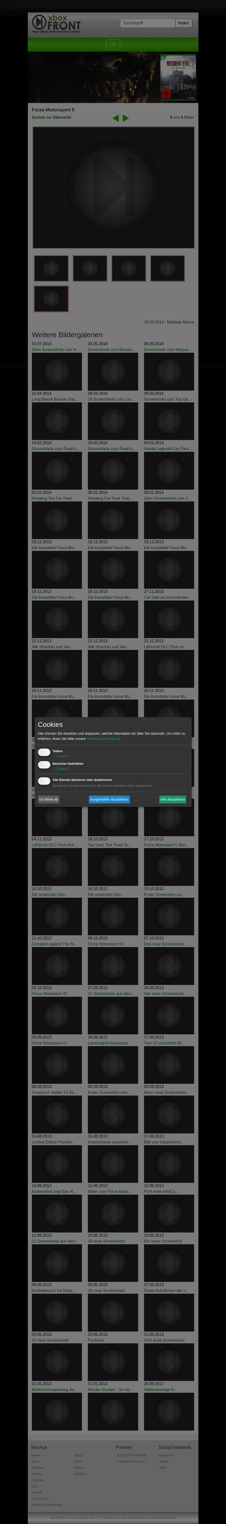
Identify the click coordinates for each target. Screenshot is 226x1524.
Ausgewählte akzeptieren (109, 799)
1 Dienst (60, 756)
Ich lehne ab (48, 799)
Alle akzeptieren (172, 799)
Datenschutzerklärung (103, 739)
